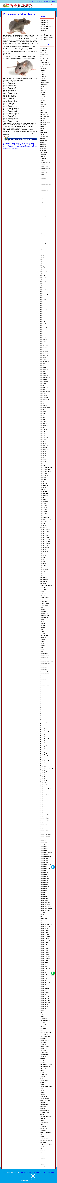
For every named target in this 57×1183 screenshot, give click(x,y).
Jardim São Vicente (45, 956)
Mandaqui (42, 1016)
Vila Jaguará (43, 419)
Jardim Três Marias (45, 982)
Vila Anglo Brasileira (45, 276)
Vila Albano (43, 256)
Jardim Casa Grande (45, 711)
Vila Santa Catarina (45, 529)
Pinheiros (42, 100)
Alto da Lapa (43, 577)
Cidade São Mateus (45, 186)
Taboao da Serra (44, 1098)
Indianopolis (43, 68)
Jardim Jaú (42, 802)
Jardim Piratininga (44, 878)
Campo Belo (43, 611)
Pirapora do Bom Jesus (46, 1144)
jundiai (42, 1084)
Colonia (42, 192)
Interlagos (42, 70)
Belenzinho (43, 593)
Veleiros (42, 134)
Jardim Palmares (44, 846)
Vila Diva (42, 349)
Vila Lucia (42, 427)
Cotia (41, 1088)
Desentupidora (16, 143)
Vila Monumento (44, 449)
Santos (42, 1070)
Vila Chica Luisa (44, 323)
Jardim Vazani (43, 994)
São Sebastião (44, 1128)
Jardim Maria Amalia (45, 818)
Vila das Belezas (44, 343)
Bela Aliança (43, 154)
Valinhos (42, 1090)
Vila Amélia (43, 268)
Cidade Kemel (43, 176)
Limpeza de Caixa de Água (47, 37)
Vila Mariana (43, 439)
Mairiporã (42, 1152)
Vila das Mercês (44, 345)
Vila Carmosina (44, 313)
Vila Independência (45, 407)
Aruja (41, 1078)
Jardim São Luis (44, 946)
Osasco (42, 1072)
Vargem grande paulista (46, 1086)
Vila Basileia (43, 290)
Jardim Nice (43, 840)
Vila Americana (44, 270)
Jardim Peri (43, 870)
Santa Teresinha (44, 246)
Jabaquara (42, 489)
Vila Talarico (43, 565)
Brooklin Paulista (44, 603)
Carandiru (42, 619)
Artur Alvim (43, 50)
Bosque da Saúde (44, 597)
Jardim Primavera (44, 882)
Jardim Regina (43, 888)
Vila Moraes (43, 451)
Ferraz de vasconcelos (45, 1116)
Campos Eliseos (44, 54)
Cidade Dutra (43, 170)
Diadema (42, 1062)
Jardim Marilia (43, 824)
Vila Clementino (44, 325)
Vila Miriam (43, 441)
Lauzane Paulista (44, 82)
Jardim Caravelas (44, 709)
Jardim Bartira (43, 683)
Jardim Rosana (44, 898)
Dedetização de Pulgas (9, 146)
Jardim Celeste (44, 715)
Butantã (42, 607)
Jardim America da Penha (46, 661)
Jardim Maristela (44, 828)
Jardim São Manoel (45, 948)
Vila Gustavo (43, 359)
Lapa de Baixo (44, 206)
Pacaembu (43, 1028)
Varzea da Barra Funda (46, 254)
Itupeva (42, 1160)
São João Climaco (44, 116)
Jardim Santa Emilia (45, 902)
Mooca (42, 212)
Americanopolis (44, 48)
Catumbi (42, 623)
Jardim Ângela (43, 669)
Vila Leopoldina (44, 425)
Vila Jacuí (42, 417)
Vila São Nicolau (44, 551)
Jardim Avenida (44, 681)
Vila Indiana (43, 409)
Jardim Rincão (43, 892)
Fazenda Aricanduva (45, 196)
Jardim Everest (44, 765)
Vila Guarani (43, 393)
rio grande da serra (45, 1110)
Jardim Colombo (44, 725)
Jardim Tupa (43, 986)
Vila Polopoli (43, 503)
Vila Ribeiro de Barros (45, 519)
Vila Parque (43, 487)
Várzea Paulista (44, 1156)
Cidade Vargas (44, 190)
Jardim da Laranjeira (45, 731)
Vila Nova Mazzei (44, 473)
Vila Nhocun (43, 461)
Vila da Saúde (43, 341)
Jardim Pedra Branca (45, 864)
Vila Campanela (44, 306)
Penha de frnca (44, 1034)
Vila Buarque (43, 298)
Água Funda (43, 144)
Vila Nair (42, 457)
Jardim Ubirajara (44, 988)
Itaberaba (42, 72)
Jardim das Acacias (45, 735)
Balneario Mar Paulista (46, 585)
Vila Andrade (43, 274)
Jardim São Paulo (44, 950)
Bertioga (42, 1118)
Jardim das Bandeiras (45, 739)
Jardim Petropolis (44, 874)
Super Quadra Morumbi (46, 252)
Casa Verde (43, 164)
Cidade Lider (43, 178)
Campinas (42, 1094)
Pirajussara (43, 104)
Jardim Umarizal (44, 990)
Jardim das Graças (45, 743)
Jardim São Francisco (45, 938)
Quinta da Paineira (45, 236)
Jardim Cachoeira (44, 699)
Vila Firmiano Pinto (45, 377)
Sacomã (42, 916)
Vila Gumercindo (44, 381)
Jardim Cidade (43, 719)
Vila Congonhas (44, 329)
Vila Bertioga (43, 296)
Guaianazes (43, 66)
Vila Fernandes (44, 375)
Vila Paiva (42, 481)
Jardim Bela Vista (44, 685)
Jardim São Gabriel (45, 940)
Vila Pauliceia (43, 491)
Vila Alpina (42, 266)
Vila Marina (43, 234)
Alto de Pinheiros (44, 581)
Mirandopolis (43, 84)
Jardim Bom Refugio (45, 689)
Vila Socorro (43, 555)
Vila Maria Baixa (44, 437)
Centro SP (42, 627)
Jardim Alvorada (44, 657)
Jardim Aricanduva (44, 675)
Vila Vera (42, 573)
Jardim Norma (43, 842)
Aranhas (30, 1)
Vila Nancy (42, 459)
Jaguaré (42, 651)
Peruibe (42, 1120)
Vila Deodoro (43, 347)
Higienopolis (43, 633)
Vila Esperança (44, 369)
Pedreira (42, 94)
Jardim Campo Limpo (45, 707)
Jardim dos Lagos (44, 755)
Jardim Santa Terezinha (46, 924)
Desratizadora (7, 143)
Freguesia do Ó (44, 198)
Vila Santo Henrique (45, 543)
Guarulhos (42, 1076)
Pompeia (42, 228)
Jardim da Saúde (44, 737)
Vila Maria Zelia (44, 136)
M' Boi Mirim (43, 1018)
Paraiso (42, 1030)
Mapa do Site (50, 1172)
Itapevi (42, 1134)
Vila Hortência (43, 1050)
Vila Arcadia (43, 282)
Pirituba (42, 106)
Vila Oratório (43, 479)
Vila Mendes (43, 411)
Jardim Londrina (44, 808)
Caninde (42, 56)
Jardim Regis (43, 890)
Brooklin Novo (44, 601)
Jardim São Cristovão (45, 936)
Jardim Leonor (44, 804)
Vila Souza (42, 561)
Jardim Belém (43, 687)
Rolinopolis (43, 108)
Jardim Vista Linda (44, 1008)
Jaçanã (42, 649)
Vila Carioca (43, 312)
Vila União (42, 571)
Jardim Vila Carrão (44, 998)
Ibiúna (41, 1148)
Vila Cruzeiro (43, 335)
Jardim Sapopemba (45, 958)
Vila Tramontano (44, 567)
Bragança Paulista (44, 1166)
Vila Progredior (44, 511)
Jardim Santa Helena (45, 904)
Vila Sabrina (43, 525)
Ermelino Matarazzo (45, 64)
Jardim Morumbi (44, 838)
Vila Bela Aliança (44, 294)
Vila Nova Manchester (45, 471)
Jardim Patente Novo (45, 856)
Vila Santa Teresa (44, 535)
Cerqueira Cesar (44, 58)
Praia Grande (43, 1074)
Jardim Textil (43, 980)
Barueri (42, 1060)
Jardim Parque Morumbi (46, 852)
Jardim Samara (44, 900)
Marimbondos (38, 1)
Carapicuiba (43, 1130)
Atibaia (42, 1114)
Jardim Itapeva (44, 797)
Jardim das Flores (44, 741)
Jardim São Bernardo (45, 932)
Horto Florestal (44, 635)
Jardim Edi (42, 757)
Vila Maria (42, 433)
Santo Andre (43, 1068)
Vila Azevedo (43, 286)
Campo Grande (44, 613)
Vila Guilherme (44, 395)
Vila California (43, 304)
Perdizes (42, 96)
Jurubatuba (43, 80)
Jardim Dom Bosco (45, 751)
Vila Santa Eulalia (44, 531)
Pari (41, 922)
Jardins (42, 1010)
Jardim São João (44, 942)
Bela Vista (42, 156)
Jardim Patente (44, 854)
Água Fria (42, 142)
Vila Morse (43, 455)
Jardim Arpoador (44, 1054)
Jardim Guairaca (44, 775)
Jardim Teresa (43, 978)
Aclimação (42, 138)
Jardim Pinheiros (44, 876)
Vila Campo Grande (45, 309)
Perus (41, 98)
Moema (42, 86)
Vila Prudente (43, 513)
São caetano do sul (45, 1066)
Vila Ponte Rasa (44, 507)
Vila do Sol (43, 357)
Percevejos (47, 1)
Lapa (41, 204)
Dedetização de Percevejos (27, 145)
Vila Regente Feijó (44, 517)
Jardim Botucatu (44, 693)
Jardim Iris (42, 792)
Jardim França (43, 771)
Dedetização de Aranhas (27, 143)
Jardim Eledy (43, 759)
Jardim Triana (43, 984)
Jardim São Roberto (45, 954)
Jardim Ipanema (44, 791)
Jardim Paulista (44, 858)
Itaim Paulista (43, 76)
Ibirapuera (43, 637)
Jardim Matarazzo (44, 677)
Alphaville (42, 1058)
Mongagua (43, 1126)
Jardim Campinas (44, 701)
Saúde (41, 248)
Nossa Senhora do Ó (45, 214)
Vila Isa (42, 415)
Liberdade (42, 208)
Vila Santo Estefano (45, 539)
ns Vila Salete (43, 527)
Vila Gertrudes (44, 387)
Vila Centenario (44, 321)
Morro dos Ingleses (45, 1020)
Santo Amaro (43, 112)
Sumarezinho (43, 132)
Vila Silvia (42, 553)
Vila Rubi (42, 523)
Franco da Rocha (44, 1112)
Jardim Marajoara (44, 816)
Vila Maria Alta (44, 435)
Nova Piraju (43, 1044)
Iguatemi (42, 639)
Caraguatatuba (44, 1122)
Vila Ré (42, 515)
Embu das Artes (44, 1138)
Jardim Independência (45, 789)
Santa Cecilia (43, 242)
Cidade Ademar (44, 166)
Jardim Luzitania (44, 810)
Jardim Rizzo (43, 894)
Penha (41, 224)
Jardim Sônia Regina (45, 968)
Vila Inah (42, 403)
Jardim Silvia (43, 964)
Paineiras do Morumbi (45, 218)
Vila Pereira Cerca (44, 495)
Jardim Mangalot (44, 814)
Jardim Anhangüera (45, 671)
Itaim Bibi (42, 74)
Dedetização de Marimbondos (11, 145)
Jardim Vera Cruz (44, 996)
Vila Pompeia (43, 505)
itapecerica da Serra (45, 1100)
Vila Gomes (43, 389)
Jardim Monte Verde (45, 836)
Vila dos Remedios (45, 361)
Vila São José (43, 549)
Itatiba (42, 1164)
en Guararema (44, 1104)
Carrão (42, 621)
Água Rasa (43, 146)
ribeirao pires (43, 1082)
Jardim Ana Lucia (44, 665)
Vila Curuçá (43, 337)
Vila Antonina (43, 280)
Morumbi (42, 1026)
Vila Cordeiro (43, 333)
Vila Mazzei (43, 307)
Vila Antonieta (43, 278)
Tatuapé (42, 912)
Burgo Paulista (44, 605)
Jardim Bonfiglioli (44, 691)
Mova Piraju (43, 216)
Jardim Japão (43, 1048)
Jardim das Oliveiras (45, 747)
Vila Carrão (43, 315)
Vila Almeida (43, 264)
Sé (41, 250)
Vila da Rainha (43, 339)
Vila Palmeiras (43, 483)
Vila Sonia (42, 559)
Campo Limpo (43, 1038)
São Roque (43, 1142)
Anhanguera (43, 148)
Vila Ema (42, 363)
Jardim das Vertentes (45, 749)
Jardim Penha (43, 866)
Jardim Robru (43, 896)
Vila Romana (43, 521)
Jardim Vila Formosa (45, 1000)
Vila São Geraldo (44, 547)
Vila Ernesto (43, 367)
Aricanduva (43, 150)
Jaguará (42, 647)
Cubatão (42, 1158)
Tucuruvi (42, 1022)
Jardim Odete (43, 844)
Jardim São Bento (44, 930)
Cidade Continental (45, 168)
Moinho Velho (43, 88)
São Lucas (42, 118)
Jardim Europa (44, 763)
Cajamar (42, 1092)
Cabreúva (42, 1154)
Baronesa (42, 587)
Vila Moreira (43, 453)
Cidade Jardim (43, 172)
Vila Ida (42, 401)
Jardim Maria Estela (45, 820)
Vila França (43, 383)
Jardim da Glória (44, 729)
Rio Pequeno (43, 918)
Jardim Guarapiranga (45, 779)
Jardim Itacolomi (44, 795)
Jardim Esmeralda (44, 761)
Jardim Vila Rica (44, 1004)
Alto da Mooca (44, 579)
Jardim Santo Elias (44, 928)
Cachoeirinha (43, 52)
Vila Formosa (43, 379)
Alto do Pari (43, 583)
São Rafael (43, 124)
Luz (41, 210)
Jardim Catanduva (44, 713)
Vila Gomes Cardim (45, 391)
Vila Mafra (42, 431)
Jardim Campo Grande (46, 705)
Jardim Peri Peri (44, 872)
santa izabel (43, 1108)
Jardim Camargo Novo (46, 703)
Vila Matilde (43, 300)
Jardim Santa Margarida (46, 908)
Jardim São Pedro (44, 952)
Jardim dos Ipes (44, 753)
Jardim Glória (43, 773)
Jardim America (44, 659)
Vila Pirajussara (44, 501)
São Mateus (43, 120)
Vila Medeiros (43, 405)
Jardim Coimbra (44, 723)
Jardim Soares (43, 966)
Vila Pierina (43, 499)
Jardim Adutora (44, 653)
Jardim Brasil (43, 695)
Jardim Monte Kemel (45, 834)
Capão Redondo (44, 617)
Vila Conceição (44, 327)
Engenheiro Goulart (45, 62)
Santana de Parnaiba (45, 1132)
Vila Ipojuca (43, 413)
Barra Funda (43, 152)
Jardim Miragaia (44, 745)
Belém (42, 591)
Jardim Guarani (44, 777)
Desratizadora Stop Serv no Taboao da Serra (32, 1172)
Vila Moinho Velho (44, 445)
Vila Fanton (43, 373)
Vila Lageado (43, 423)
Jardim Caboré (44, 697)
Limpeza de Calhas (13, 148)
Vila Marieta (43, 220)
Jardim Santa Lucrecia (45, 906)
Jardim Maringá (44, 826)
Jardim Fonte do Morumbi (46, 769)
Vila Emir (42, 365)
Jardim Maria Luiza (45, 822)
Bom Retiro (43, 595)
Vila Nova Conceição (45, 469)
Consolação (43, 194)
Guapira (42, 202)
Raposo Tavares (44, 238)
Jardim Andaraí (44, 667)
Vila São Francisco (44, 545)
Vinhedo (42, 1162)
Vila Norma (43, 465)
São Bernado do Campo (46, 1064)
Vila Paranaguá (44, 485)
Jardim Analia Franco (45, 663)
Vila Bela (42, 292)
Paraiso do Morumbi (45, 1032)
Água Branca (43, 140)
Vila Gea (42, 385)
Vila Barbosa (43, 288)
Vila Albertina (43, 258)
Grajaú (42, 631)
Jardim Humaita (44, 786)
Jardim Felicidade (44, 767)
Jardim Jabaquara (44, 801)
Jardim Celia (43, 717)
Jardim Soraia (43, 970)
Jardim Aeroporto (44, 655)
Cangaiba (42, 160)
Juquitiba (42, 1150)
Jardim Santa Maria (45, 910)
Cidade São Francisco (45, 184)
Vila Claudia (43, 319)
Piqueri (42, 102)
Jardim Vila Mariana (45, 1002)
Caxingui (42, 625)
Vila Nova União (44, 475)
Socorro (42, 914)
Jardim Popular (44, 880)
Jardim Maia (43, 813)
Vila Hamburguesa (45, 399)
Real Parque (43, 920)
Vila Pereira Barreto (45, 493)
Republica (42, 240)
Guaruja (42, 1124)
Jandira (42, 1136)
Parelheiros (43, 92)
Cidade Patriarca (44, 182)
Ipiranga (42, 643)
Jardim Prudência (44, 886)
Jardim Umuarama (45, 992)
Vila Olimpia (43, 477)
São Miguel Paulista (45, 122)
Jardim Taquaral (44, 976)
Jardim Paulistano (44, 860)
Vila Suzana (43, 563)
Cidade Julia (43, 174)
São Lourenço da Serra (46, 1140)
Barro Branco (43, 589)
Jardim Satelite (44, 960)
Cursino (42, 629)
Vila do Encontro (44, 353)
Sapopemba (43, 126)
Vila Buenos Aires (44, 302)
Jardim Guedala (44, 781)
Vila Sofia (42, 557)
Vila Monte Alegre (44, 447)
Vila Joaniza (43, 421)
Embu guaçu (43, 1096)
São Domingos (44, 114)
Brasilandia (43, 158)
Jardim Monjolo (44, 832)
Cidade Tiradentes (45, 188)
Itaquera (42, 78)
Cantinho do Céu (44, 615)
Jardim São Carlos (44, 934)
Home (52, 5)
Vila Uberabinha (44, 569)
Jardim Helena (43, 783)
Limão (41, 1014)
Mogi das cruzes (44, 1080)
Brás (41, 599)
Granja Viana (43, 200)
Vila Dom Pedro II (44, 355)
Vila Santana (43, 533)
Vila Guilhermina (44, 397)
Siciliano (42, 128)
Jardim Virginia (44, 1006)
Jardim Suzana (43, 972)
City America (43, 60)
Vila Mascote (43, 260)
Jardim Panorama (44, 848)
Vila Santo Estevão (45, 541)
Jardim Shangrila (44, 962)
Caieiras (42, 1146)
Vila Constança (44, 331)
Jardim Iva (42, 798)
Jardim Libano (43, 807)
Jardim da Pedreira (45, 733)
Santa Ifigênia (43, 244)
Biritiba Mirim (43, 1102)
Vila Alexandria (44, 262)
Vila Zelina (42, 575)
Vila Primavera (44, 509)
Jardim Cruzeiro (44, 727)
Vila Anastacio (43, 272)
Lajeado (42, 1012)
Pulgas (53, 1)
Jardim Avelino (43, 679)
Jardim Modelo (44, 830)
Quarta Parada (44, 232)
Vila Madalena (43, 429)
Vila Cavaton (43, 318)
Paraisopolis (43, 90)
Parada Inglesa (44, 222)
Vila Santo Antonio (45, 537)
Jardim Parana (43, 850)
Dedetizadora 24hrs (21, 146)
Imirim (42, 641)
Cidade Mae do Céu (45, 180)
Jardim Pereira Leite (45, 868)
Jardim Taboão (44, 974)
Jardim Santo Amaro (45, 926)
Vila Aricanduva (44, 284)
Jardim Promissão (44, 884)
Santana (42, 110)
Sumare (42, 130)
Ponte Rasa (43, 230)
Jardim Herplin (44, 785)
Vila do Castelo (44, 351)
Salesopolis (43, 1106)
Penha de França (44, 226)
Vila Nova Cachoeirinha (46, 467)
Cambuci (42, 609)
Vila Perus (42, 497)
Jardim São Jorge (44, 944)
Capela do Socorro (45, 162)
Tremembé (43, 1024)
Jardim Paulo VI (44, 862)
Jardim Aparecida (44, 673)
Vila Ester (42, 371)
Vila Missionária (44, 443)
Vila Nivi (42, 463)
